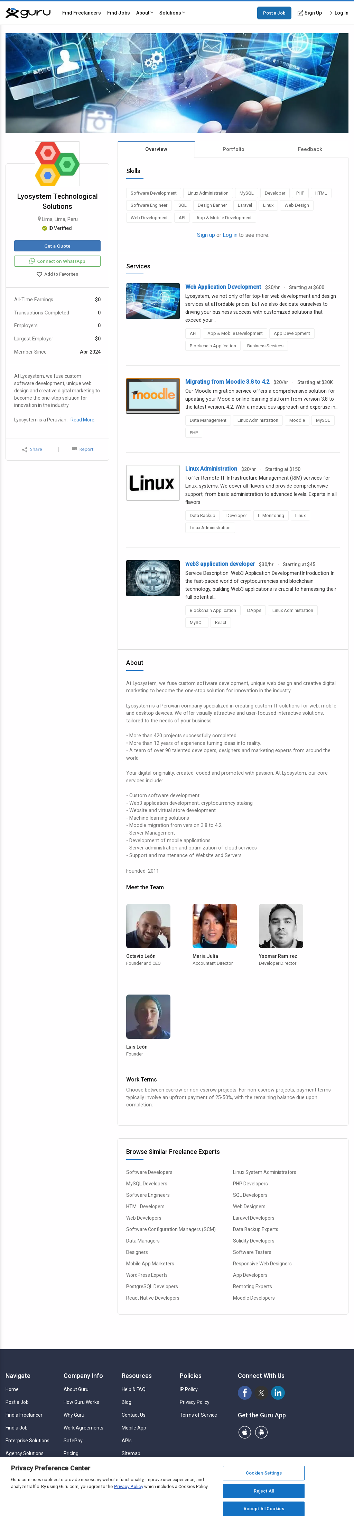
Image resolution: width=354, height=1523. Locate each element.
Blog (126, 1402)
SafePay (73, 1440)
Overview (156, 149)
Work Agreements (83, 1428)
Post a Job (274, 13)
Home (12, 1389)
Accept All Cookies (263, 1508)
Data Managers (143, 1241)
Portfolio (233, 149)
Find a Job (17, 1428)
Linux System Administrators (264, 1172)
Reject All (264, 1491)
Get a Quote (57, 246)
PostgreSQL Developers (152, 1286)
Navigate (18, 1375)
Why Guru (74, 1415)
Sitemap (131, 1453)
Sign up (206, 235)
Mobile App (134, 1428)
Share (32, 449)
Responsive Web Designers (262, 1263)
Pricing (71, 1453)
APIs (127, 1440)
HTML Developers (145, 1206)
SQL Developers (250, 1195)
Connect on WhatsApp (57, 261)
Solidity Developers (253, 1241)
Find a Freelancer (24, 1415)
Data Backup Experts (255, 1229)
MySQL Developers (146, 1183)
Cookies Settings (264, 1473)
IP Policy (189, 1389)
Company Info (83, 1375)
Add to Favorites (57, 275)
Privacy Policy (194, 1402)
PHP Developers (250, 1183)
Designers (137, 1252)
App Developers (250, 1275)
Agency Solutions (25, 1453)
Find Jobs (118, 13)
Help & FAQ (134, 1389)
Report (82, 449)
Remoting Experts (252, 1286)
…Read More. (81, 419)
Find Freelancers (81, 13)
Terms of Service (198, 1415)
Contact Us (134, 1415)
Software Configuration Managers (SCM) (171, 1229)
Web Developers (143, 1218)
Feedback (310, 149)
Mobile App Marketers (150, 1263)
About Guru (76, 1389)
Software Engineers (148, 1195)
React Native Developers (152, 1298)
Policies (191, 1375)
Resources (137, 1375)
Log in (230, 235)
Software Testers (252, 1252)
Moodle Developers (254, 1298)
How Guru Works (81, 1402)
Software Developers (149, 1172)
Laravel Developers (253, 1218)
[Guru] (28, 13)
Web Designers (249, 1206)
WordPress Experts (147, 1275)
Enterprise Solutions (27, 1440)
